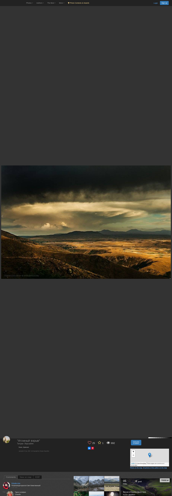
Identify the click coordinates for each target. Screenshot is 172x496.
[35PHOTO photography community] (13, 3)
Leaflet (133, 463)
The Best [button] (51, 3)
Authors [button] (40, 3)
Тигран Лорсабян (25, 444)
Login (156, 3)
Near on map (25, 477)
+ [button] (133, 452)
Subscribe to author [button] (136, 442)
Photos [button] (29, 3)
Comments (11, 477)
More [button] (61, 3)
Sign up (164, 3)
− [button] (133, 455)
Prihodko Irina (15, 483)
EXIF (37, 477)
